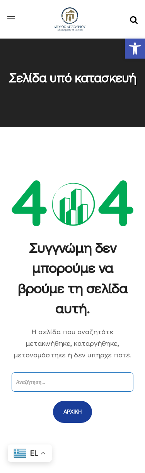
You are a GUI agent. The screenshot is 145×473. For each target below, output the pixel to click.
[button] (135, 49)
